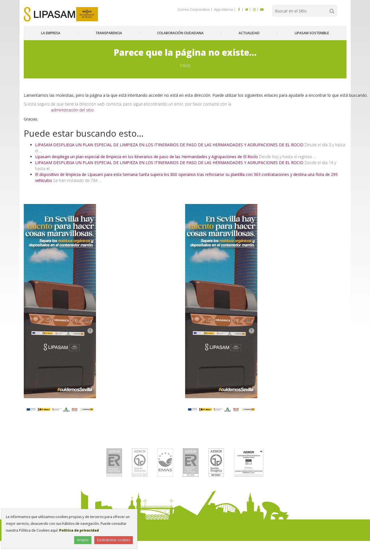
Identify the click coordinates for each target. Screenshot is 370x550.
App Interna (223, 9)
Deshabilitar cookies (113, 540)
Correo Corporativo (193, 9)
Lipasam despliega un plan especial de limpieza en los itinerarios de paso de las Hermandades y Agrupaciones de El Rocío (146, 156)
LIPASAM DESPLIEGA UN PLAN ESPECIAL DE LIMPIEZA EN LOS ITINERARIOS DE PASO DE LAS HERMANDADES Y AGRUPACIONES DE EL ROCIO (169, 144)
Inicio (185, 65)
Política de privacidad (79, 530)
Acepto (83, 540)
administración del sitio (72, 110)
